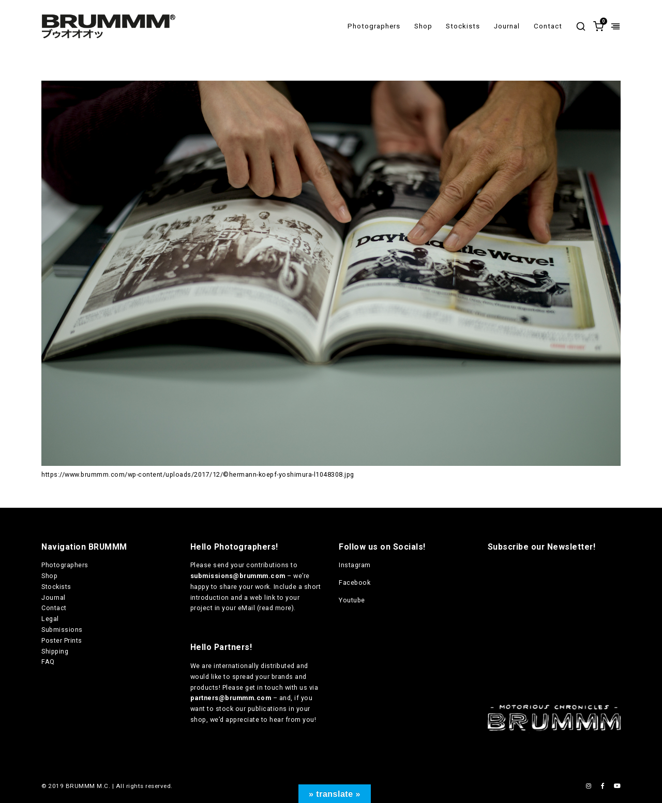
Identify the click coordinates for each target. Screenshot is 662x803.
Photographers (374, 26)
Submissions (62, 629)
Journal (507, 26)
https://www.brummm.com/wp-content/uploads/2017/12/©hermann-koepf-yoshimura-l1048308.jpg (197, 474)
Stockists (463, 26)
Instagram (355, 565)
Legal (50, 619)
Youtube (352, 600)
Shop (423, 26)
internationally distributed (254, 666)
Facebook (354, 582)
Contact (548, 26)
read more (275, 608)
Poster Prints (61, 640)
